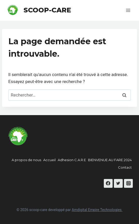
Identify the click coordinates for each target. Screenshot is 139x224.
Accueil (49, 160)
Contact (125, 167)
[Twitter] (118, 183)
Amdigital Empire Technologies (97, 210)
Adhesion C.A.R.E (72, 160)
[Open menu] (128, 10)
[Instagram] (128, 183)
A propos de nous (26, 160)
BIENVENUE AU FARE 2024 (110, 160)
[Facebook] (108, 183)
